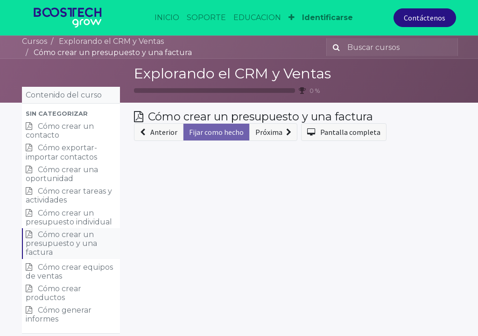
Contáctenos (424, 17)
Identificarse (327, 17)
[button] (291, 17)
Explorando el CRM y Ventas (232, 73)
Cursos (34, 41)
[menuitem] (167, 17)
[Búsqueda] (334, 47)
